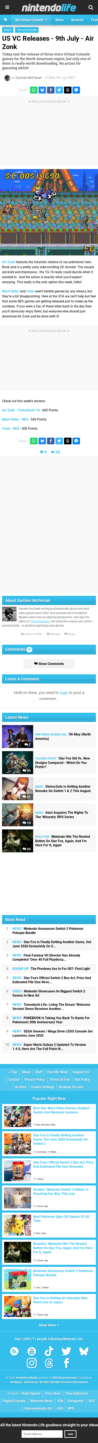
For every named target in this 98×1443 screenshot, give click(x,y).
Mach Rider (10, 291)
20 (58, 452)
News (7, 30)
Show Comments (49, 664)
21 (27, 797)
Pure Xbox (52, 1393)
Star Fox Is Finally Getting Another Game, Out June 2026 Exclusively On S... (51, 944)
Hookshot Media (27, 1378)
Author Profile (31, 634)
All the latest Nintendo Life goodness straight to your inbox (49, 1425)
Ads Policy (82, 1080)
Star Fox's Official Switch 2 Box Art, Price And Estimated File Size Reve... (51, 980)
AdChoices (30, 1382)
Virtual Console (26, 30)
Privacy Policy (34, 1080)
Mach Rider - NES (15, 419)
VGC (92, 1401)
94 (27, 849)
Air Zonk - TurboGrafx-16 (21, 410)
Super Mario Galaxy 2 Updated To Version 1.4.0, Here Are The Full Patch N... (49, 1047)
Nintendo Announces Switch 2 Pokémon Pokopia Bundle (47, 931)
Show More (49, 1325)
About (26, 1072)
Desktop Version (71, 1087)
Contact (14, 1080)
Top (13, 1072)
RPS (71, 1408)
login (64, 692)
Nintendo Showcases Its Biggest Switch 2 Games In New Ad (48, 993)
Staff (39, 1072)
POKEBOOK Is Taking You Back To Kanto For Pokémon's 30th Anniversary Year (51, 1020)
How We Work (57, 1072)
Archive (21, 1087)
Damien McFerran (29, 78)
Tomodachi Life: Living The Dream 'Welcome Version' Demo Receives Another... (51, 1007)
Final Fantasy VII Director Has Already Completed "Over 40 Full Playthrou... (46, 957)
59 (27, 771)
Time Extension (40, 621)
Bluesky (53, 634)
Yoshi (30, 291)
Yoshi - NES (10, 429)
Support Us (81, 1072)
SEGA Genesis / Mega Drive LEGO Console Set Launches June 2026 (52, 1033)
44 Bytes (16, 1382)
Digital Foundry (14, 1401)
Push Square (31, 1393)
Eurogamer (76, 1401)
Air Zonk (8, 262)
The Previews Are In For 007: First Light (51, 969)
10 (27, 823)
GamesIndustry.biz (38, 1408)
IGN (60, 1401)
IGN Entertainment (64, 1378)
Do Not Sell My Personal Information (64, 1382)
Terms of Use (60, 1080)
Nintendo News (41, 1401)
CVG (60, 1408)
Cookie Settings (42, 1087)
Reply (69, 634)
